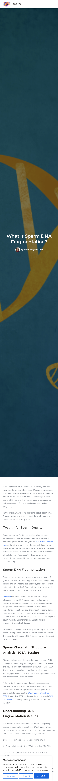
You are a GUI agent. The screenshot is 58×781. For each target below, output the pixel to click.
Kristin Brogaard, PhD (33, 249)
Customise (11, 776)
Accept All (41, 776)
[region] (26, 768)
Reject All (26, 776)
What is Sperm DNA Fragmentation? (29, 239)
